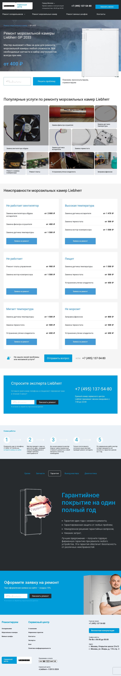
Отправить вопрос (58, 358)
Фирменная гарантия (37, 632)
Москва (50, 3)
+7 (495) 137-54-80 (82, 6)
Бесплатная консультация (102, 630)
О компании (33, 628)
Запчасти (40, 473)
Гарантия (54, 473)
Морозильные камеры (12, 632)
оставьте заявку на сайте (12, 450)
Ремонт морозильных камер (15, 26)
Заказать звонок (106, 6)
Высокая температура (79, 205)
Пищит (69, 258)
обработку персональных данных (32, 407)
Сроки (27, 473)
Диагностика (91, 473)
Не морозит (72, 309)
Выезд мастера (72, 473)
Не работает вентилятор (22, 205)
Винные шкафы (9, 636)
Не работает (14, 258)
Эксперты (32, 640)
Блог (30, 644)
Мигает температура (19, 309)
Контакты (32, 636)
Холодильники (8, 628)
